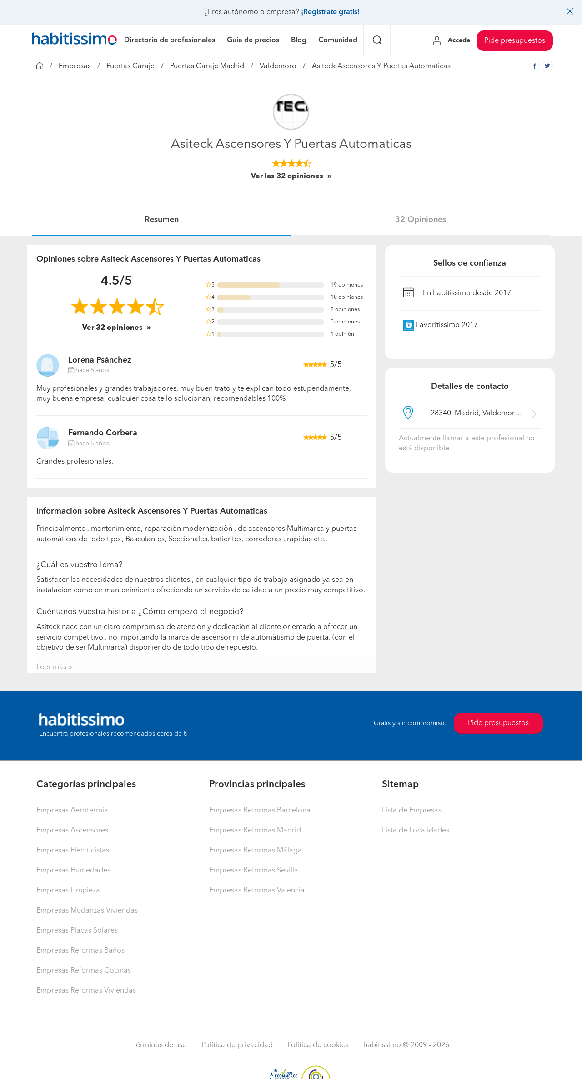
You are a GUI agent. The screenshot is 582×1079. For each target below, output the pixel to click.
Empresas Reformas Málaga (255, 850)
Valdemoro (278, 66)
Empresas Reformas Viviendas (86, 990)
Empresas (75, 66)
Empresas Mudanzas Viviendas (87, 910)
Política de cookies (318, 1045)
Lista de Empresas (412, 810)
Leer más (51, 667)
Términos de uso (160, 1045)
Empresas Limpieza (68, 890)
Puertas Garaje (130, 66)
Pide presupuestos (514, 41)
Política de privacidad (237, 1045)
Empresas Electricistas (72, 850)
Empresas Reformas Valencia (257, 890)
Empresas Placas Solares (77, 930)
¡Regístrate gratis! (330, 12)
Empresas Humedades (73, 870)
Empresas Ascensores (72, 830)
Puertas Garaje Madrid (207, 66)
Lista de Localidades (415, 830)
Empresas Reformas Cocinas (83, 970)
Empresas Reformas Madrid (255, 830)
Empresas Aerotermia (72, 810)
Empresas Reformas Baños (80, 950)
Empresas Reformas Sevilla (253, 870)
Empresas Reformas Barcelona (260, 810)
